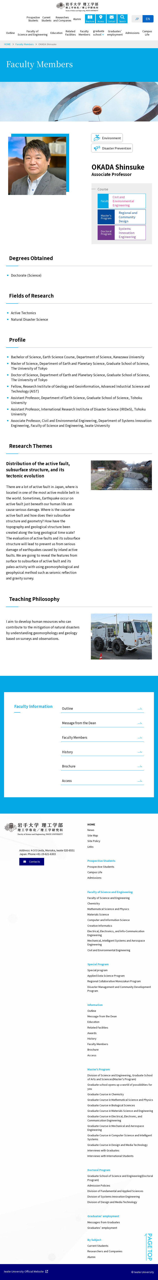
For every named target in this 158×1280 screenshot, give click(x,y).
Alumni (77, 19)
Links (90, 847)
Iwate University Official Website (26, 1271)
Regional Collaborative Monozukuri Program (114, 981)
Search (122, 19)
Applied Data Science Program (106, 976)
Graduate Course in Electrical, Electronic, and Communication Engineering (114, 1118)
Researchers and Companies (62, 19)
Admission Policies (98, 1185)
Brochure (90, 19)
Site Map (92, 835)
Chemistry (93, 903)
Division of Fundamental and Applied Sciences (115, 1191)
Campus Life (147, 33)
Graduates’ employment (115, 33)
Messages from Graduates (103, 1222)
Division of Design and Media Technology (112, 1202)
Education (56, 33)
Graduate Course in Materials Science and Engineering (120, 1111)
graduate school (98, 32)
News (90, 830)
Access (101, 19)
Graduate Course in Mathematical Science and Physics (120, 1100)
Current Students (46, 19)
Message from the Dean (79, 723)
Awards (92, 1033)
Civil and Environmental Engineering (108, 950)
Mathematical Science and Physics (108, 909)
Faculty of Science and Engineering (33, 33)
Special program (97, 970)
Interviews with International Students (110, 1156)
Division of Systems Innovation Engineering (113, 1196)
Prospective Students (33, 19)
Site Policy (93, 841)
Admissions (132, 33)
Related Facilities (70, 33)
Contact (111, 19)
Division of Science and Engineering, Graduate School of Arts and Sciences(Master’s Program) (120, 1077)
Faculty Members (84, 33)
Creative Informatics (99, 925)
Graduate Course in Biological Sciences (111, 1105)
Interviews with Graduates (103, 1150)
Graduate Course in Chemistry (105, 1094)
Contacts (31, 861)
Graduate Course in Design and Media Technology (117, 1145)
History (67, 752)
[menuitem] (137, 18)
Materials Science (98, 914)
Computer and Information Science (108, 920)
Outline (10, 33)
